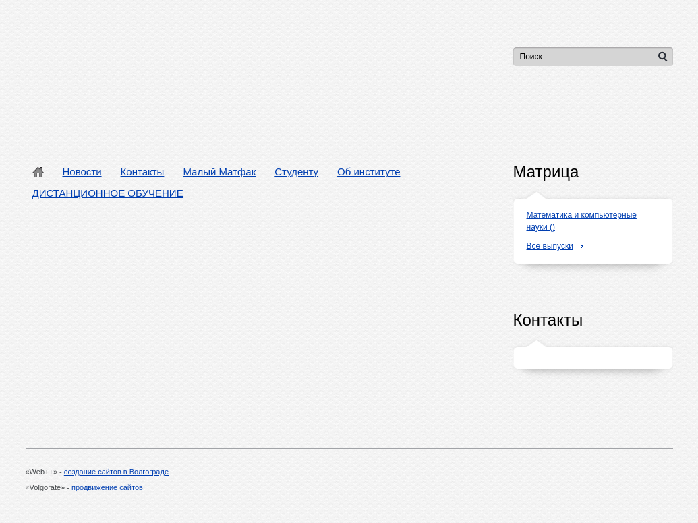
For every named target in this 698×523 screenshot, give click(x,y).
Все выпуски (550, 246)
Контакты (143, 171)
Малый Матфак (219, 171)
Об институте (368, 171)
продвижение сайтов (107, 487)
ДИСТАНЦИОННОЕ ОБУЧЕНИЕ (107, 193)
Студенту (296, 171)
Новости (82, 171)
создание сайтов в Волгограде (116, 472)
